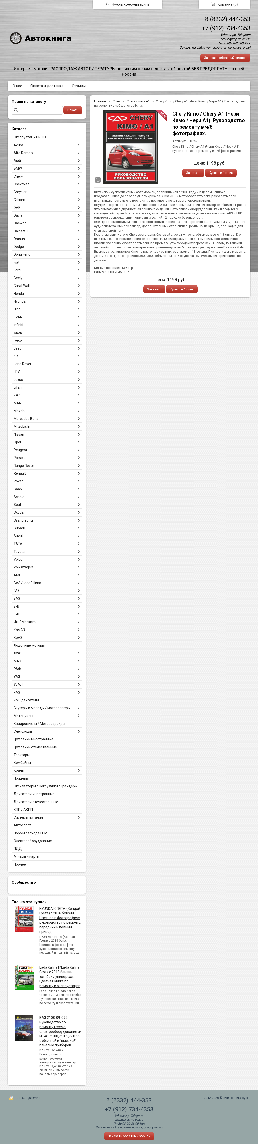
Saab (18, 489)
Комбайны (22, 763)
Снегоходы (23, 731)
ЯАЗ (17, 692)
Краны (19, 770)
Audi (17, 161)
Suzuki (19, 536)
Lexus (18, 380)
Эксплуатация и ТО (30, 137)
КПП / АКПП (23, 810)
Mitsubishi (22, 426)
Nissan (19, 434)
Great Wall (22, 286)
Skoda (19, 512)
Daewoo (20, 223)
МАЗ (17, 661)
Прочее (20, 864)
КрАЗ (18, 638)
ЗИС (17, 614)
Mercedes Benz (26, 419)
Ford (17, 270)
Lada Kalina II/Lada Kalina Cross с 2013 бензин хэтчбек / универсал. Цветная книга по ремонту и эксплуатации (59, 976)
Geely (18, 278)
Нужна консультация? (131, 4)
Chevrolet (21, 184)
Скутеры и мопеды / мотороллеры (42, 708)
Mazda (19, 411)
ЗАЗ (17, 598)
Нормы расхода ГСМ (30, 833)
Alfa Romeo (23, 153)
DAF (17, 208)
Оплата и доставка (46, 86)
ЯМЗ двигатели (26, 700)
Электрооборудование (33, 841)
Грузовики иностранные (33, 739)
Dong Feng (22, 254)
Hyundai (20, 301)
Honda (19, 294)
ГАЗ (17, 591)
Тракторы (22, 755)
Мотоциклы (23, 716)
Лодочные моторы (29, 645)
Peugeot (20, 450)
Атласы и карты (26, 856)
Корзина (224, 4)
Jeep (18, 348)
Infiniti (18, 325)
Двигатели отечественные (36, 802)
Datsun (19, 239)
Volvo (18, 559)
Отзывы (79, 86)
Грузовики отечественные (35, 747)
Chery (18, 176)
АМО (18, 575)
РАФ (17, 669)
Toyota (19, 552)
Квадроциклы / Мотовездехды (39, 724)
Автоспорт (22, 825)
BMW (18, 168)
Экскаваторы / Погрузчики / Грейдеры (45, 786)
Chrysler (20, 192)
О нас (17, 86)
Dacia (18, 215)
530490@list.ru (28, 1098)
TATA (18, 544)
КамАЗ (19, 630)
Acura (18, 145)
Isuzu (18, 333)
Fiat (16, 262)
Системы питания (28, 817)
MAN (17, 403)
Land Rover (22, 364)
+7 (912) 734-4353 (226, 28)
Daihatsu (21, 231)
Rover (18, 481)
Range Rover (24, 466)
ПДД (18, 849)
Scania (19, 497)
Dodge (19, 247)
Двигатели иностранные (34, 794)
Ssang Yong (23, 520)
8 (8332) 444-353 (227, 19)
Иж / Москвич (25, 622)
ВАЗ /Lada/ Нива (27, 583)
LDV (17, 372)
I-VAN (18, 317)
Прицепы (21, 778)
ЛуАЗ (18, 653)
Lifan (18, 387)
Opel (17, 442)
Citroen (19, 200)
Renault (20, 473)
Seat (17, 505)
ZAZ (17, 395)
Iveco (18, 340)
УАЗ (17, 677)
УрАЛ (18, 684)
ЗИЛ (17, 606)
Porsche (20, 458)
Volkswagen (23, 567)
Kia (16, 356)
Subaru (19, 528)
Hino (17, 309)
